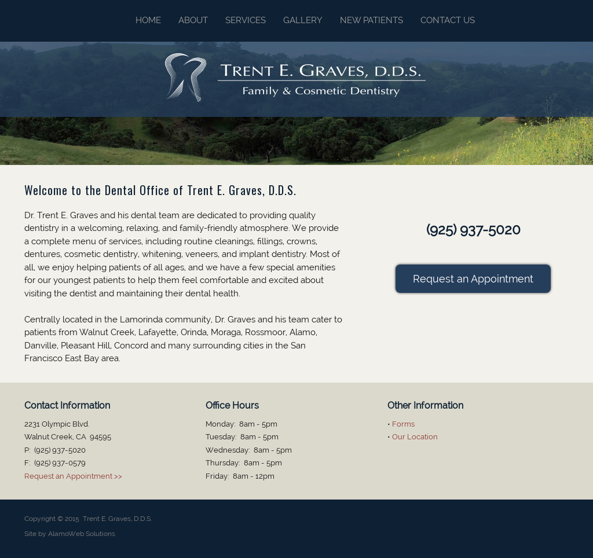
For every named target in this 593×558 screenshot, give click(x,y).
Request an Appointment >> (73, 476)
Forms (403, 424)
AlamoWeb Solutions (81, 534)
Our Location (415, 436)
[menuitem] (139, 21)
